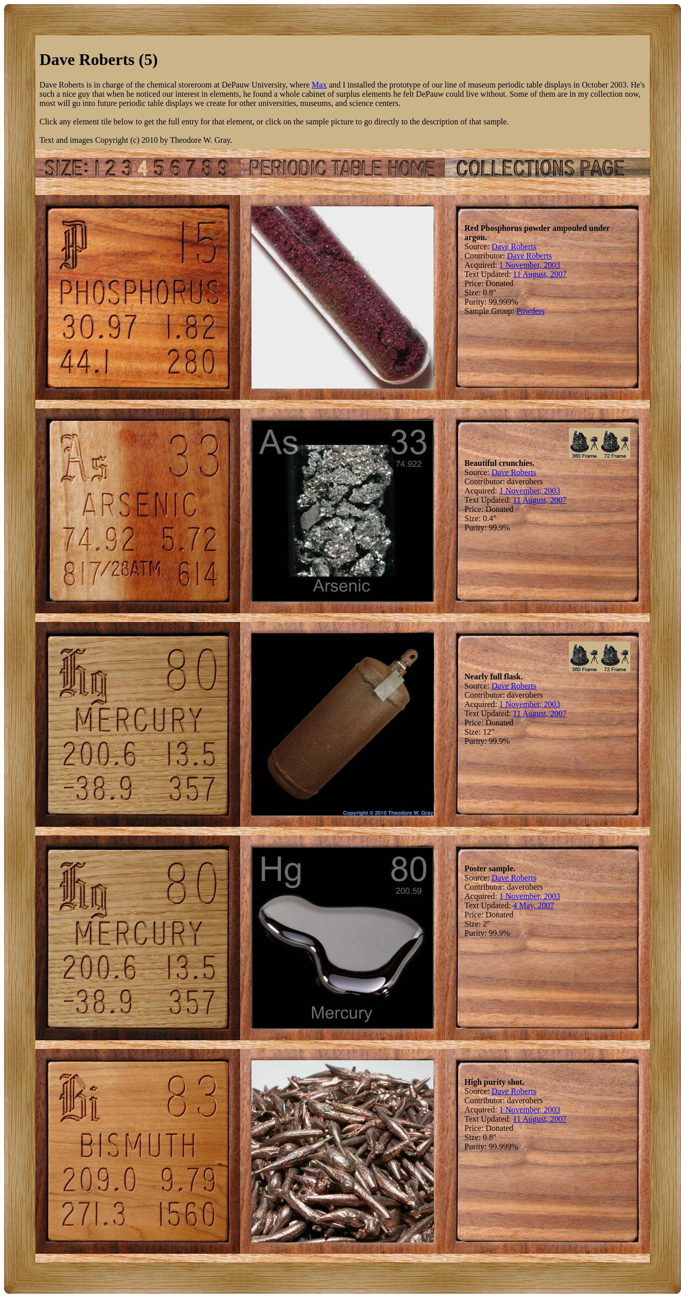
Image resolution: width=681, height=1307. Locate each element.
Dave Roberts (514, 246)
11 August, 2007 (540, 274)
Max (319, 84)
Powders (530, 311)
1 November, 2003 (529, 265)
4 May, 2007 (533, 905)
